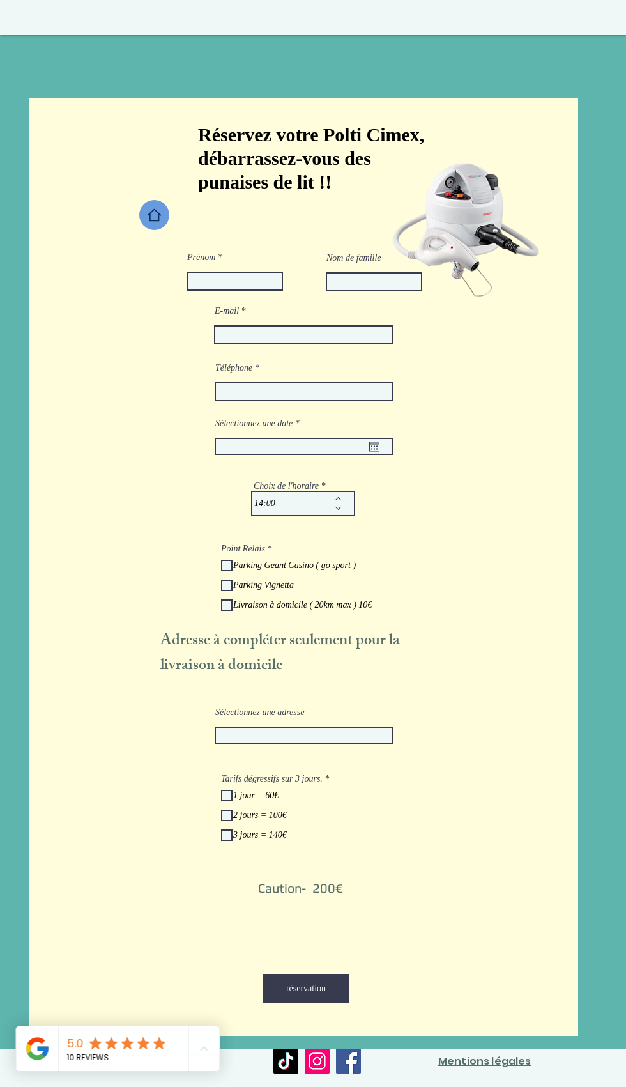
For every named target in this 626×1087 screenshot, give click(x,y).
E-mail (227, 311)
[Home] (154, 215)
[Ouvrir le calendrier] (374, 447)
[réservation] (306, 988)
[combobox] (304, 735)
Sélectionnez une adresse (259, 712)
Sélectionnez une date (259, 423)
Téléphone (233, 368)
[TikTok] (285, 1061)
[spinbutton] (293, 503)
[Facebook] (348, 1061)
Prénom (201, 257)
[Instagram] (317, 1061)
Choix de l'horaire (286, 486)
